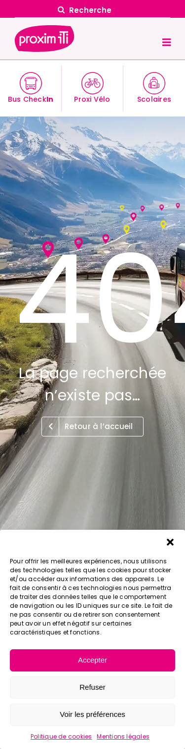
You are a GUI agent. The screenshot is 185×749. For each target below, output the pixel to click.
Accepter (92, 660)
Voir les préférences (92, 714)
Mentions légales (123, 736)
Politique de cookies (61, 736)
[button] (170, 542)
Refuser (92, 687)
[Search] (61, 9)
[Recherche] (93, 9)
